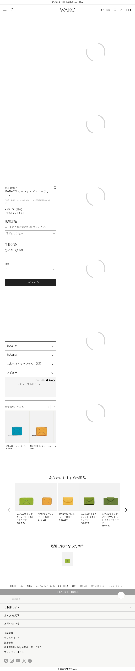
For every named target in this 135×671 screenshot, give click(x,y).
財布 (74, 586)
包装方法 (11, 221)
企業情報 (8, 633)
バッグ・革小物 (26, 586)
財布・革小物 (63, 586)
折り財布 (83, 586)
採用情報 (8, 642)
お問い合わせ (11, 623)
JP (102, 9)
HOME (13, 586)
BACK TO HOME (69, 592)
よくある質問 (11, 615)
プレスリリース (12, 638)
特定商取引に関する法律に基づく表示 (23, 647)
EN (108, 9)
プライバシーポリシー (15, 652)
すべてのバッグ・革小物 (45, 586)
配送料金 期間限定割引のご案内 (67, 2)
